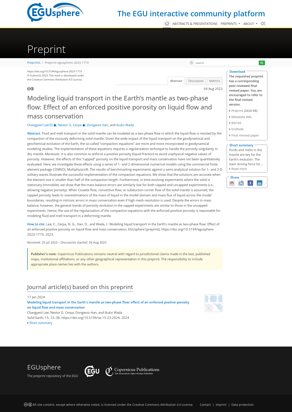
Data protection (242, 405)
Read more (239, 169)
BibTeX (236, 123)
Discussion (196, 81)
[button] (191, 63)
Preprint (237, 111)
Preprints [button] (229, 23)
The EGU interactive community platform (191, 13)
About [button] (249, 23)
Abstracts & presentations (194, 23)
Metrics (214, 81)
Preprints (33, 63)
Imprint (221, 405)
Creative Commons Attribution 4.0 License (162, 405)
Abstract (176, 81)
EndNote (237, 129)
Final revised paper (245, 135)
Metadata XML (241, 117)
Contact (205, 405)
